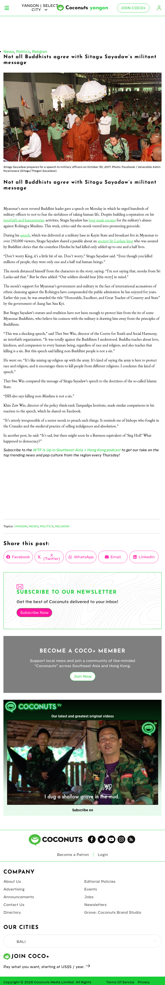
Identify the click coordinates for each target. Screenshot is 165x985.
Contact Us (13, 905)
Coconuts (87, 8)
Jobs (88, 897)
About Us (12, 881)
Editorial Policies (99, 881)
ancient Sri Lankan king (115, 240)
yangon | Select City (39, 7)
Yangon (20, 526)
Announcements (18, 897)
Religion (39, 51)
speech (25, 235)
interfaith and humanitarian (24, 220)
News (8, 51)
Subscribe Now (34, 612)
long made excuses (102, 220)
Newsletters (95, 905)
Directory (12, 912)
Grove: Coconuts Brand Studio (112, 912)
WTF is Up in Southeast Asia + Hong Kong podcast (77, 450)
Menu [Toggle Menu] (6, 8)
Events (90, 889)
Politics (23, 51)
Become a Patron (73, 855)
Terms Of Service (120, 982)
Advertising (13, 889)
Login (159, 8)
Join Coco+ (133, 8)
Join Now (82, 676)
